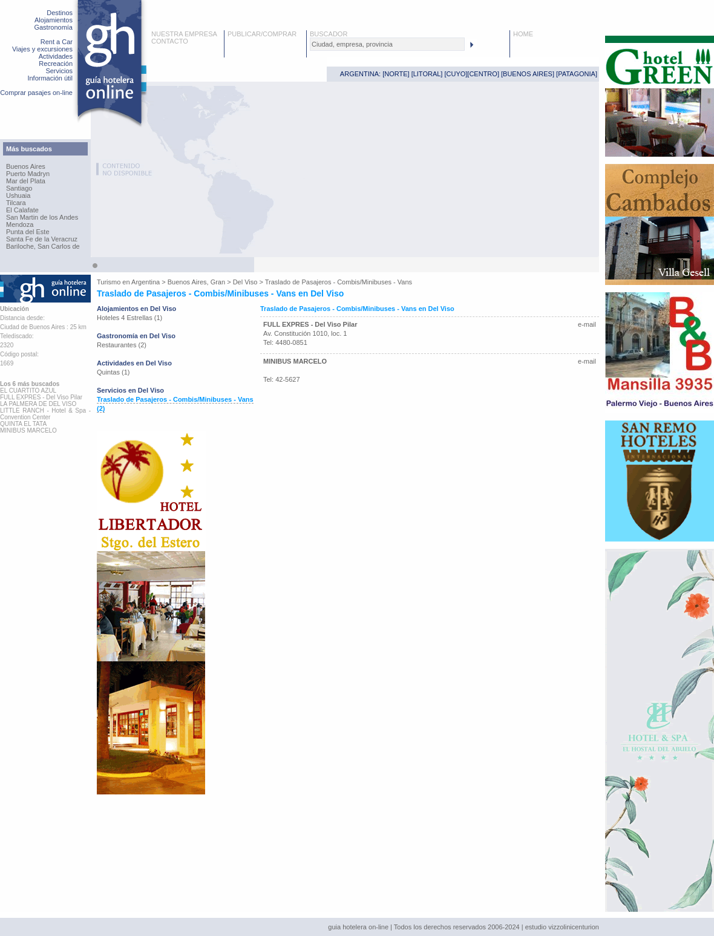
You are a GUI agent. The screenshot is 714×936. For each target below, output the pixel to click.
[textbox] (387, 44)
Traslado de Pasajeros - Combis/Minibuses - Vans (338, 282)
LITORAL (427, 73)
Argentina (145, 282)
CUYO (456, 73)
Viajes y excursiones (42, 49)
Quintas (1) (113, 372)
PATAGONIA (576, 73)
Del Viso (245, 282)
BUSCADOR (328, 34)
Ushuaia (18, 195)
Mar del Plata (25, 181)
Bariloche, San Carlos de (43, 246)
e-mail (587, 324)
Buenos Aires (25, 166)
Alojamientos (53, 20)
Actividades (56, 56)
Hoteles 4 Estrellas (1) (129, 317)
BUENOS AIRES (527, 73)
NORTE (395, 73)
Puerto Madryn (28, 173)
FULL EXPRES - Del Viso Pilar (310, 324)
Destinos (60, 12)
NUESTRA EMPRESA (184, 34)
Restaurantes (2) (121, 345)
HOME (523, 34)
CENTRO (483, 73)
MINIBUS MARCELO (295, 361)
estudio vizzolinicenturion (562, 927)
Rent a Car (57, 41)
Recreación (56, 63)
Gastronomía (53, 27)
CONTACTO (169, 41)
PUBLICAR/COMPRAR (262, 34)
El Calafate (22, 210)
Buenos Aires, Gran (196, 282)
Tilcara (16, 202)
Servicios (59, 70)
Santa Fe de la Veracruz (41, 239)
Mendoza (19, 224)
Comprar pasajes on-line (36, 92)
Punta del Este (28, 231)
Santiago (19, 188)
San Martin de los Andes (42, 217)
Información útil (50, 78)
